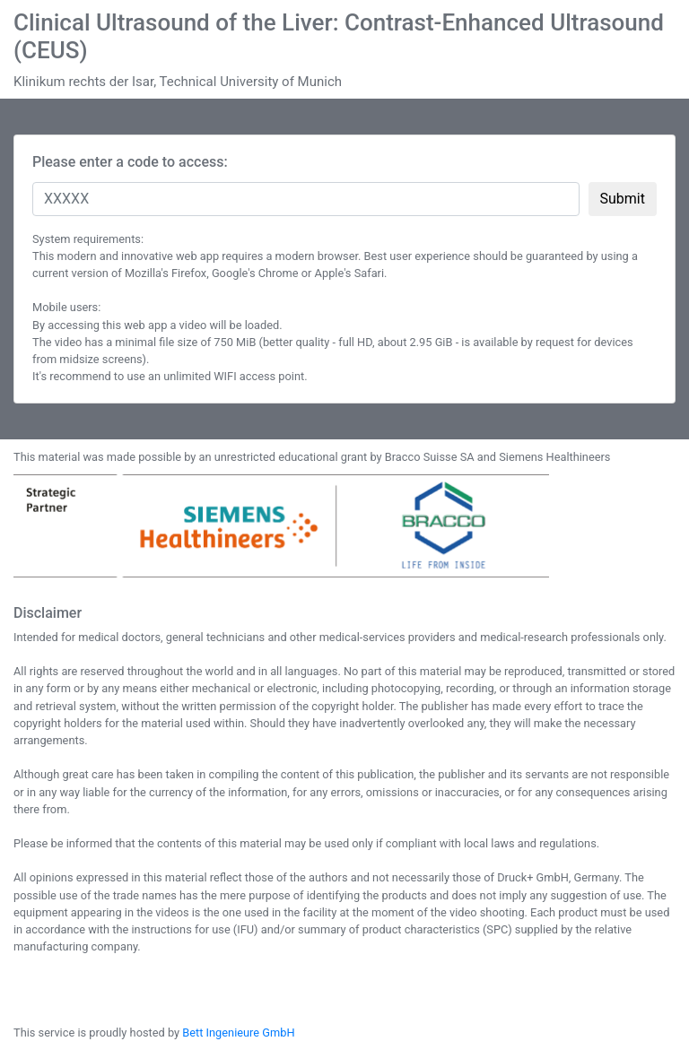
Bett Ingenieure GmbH (238, 1032)
